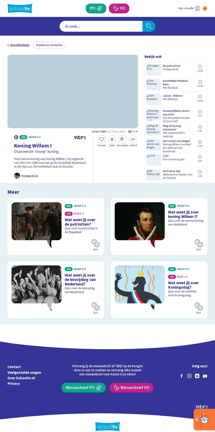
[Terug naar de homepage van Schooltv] (19, 8)
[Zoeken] (148, 26)
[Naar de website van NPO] (204, 8)
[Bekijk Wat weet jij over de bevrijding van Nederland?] (55, 285)
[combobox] (101, 26)
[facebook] (181, 370)
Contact (14, 361)
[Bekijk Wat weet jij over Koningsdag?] (159, 285)
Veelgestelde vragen (24, 366)
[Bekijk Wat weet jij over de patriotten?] (55, 225)
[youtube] (205, 370)
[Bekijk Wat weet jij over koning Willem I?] (159, 225)
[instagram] (189, 370)
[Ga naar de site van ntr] (201, 400)
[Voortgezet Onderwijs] (116, 8)
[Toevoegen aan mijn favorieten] (101, 141)
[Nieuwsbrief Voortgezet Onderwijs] (131, 382)
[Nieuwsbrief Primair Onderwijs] (84, 382)
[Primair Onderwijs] (99, 8)
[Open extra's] (204, 419)
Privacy (13, 377)
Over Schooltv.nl (21, 372)
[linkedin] (197, 370)
